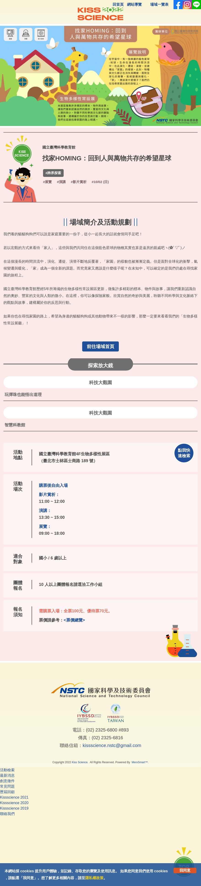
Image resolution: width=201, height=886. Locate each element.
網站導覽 (134, 4)
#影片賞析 (79, 182)
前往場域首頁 (100, 346)
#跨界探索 (53, 173)
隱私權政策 (94, 878)
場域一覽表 (159, 4)
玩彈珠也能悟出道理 (23, 394)
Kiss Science (80, 762)
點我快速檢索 (184, 453)
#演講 (61, 182)
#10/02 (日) (100, 182)
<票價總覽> (74, 620)
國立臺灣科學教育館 (58, 147)
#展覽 (47, 182)
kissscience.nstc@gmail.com (112, 745)
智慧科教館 (15, 425)
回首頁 (118, 4)
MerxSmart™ (140, 762)
